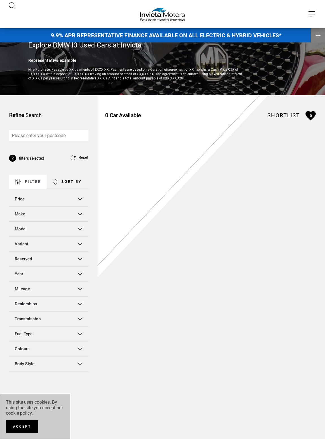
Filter (28, 182)
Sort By (67, 182)
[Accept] (22, 426)
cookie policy (19, 413)
